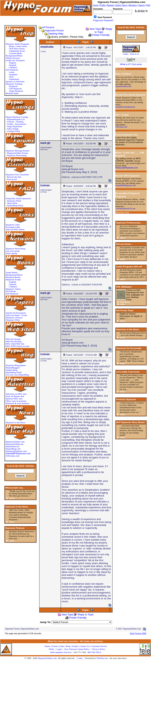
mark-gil (45, 142)
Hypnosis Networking (17, 155)
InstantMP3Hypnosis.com (125, 185)
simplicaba (46, 46)
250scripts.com (12, 456)
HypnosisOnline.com (47, 658)
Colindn (45, 185)
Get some (137, 64)
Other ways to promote (16, 401)
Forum (55, 646)
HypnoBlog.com (13, 449)
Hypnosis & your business (17, 403)
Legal (59, 649)
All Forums (48, 27)
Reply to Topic (86, 614)
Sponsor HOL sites (14, 398)
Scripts (75, 646)
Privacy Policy (98, 649)
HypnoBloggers (13, 367)
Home (47, 646)
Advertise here (122, 212)
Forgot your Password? (103, 20)
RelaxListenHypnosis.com (126, 168)
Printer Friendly (101, 34)
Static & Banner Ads (15, 396)
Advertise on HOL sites (16, 394)
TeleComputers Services (60, 652)
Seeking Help (55, 33)
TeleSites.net (102, 658)
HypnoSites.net (12, 446)
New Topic (95, 28)
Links (80, 658)
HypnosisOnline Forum (17, 153)
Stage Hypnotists (14, 126)
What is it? (125, 64)
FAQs (51, 649)
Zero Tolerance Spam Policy (77, 649)
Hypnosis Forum (54, 30)
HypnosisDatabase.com (16, 451)
